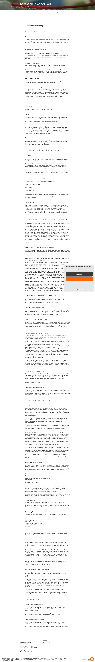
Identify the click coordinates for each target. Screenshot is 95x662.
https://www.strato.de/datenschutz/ (32, 123)
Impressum (45, 640)
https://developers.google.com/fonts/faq (57, 613)
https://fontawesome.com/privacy (35, 628)
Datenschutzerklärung (47, 642)
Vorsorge (62, 12)
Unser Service (38, 12)
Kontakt (67, 12)
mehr (79, 284)
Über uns (22, 12)
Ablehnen (79, 279)
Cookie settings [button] (84, 659)
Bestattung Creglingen (36, 4)
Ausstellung (55, 12)
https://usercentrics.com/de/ (52, 469)
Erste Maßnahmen (29, 12)
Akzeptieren (79, 274)
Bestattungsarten (47, 12)
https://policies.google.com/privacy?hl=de (51, 614)
